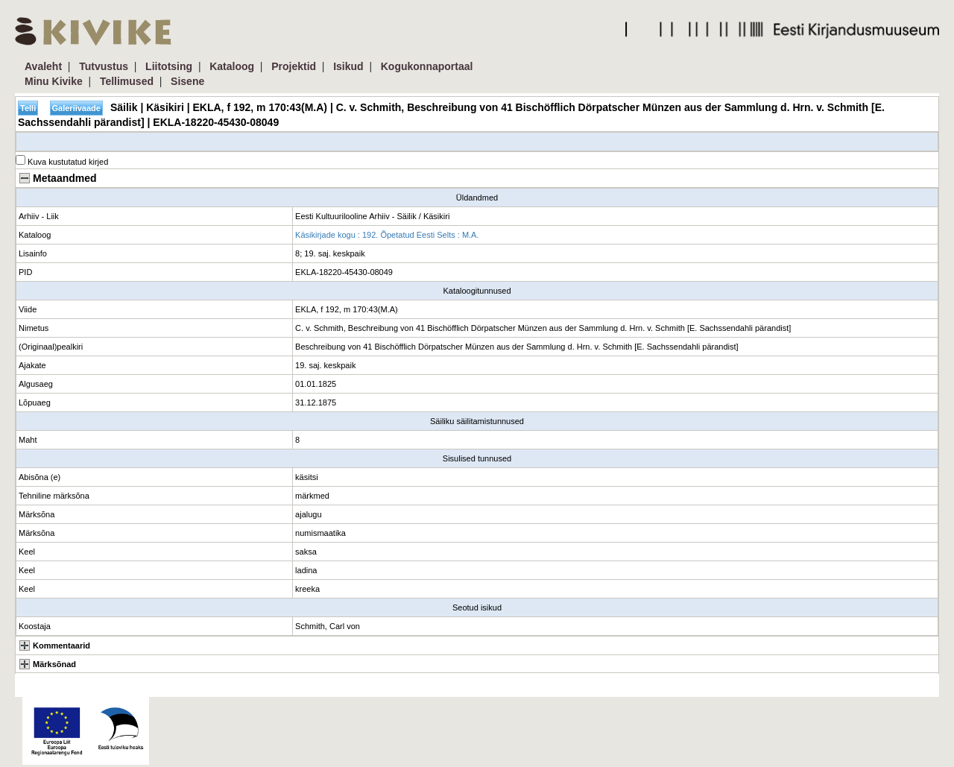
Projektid (293, 66)
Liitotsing (168, 66)
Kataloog (231, 66)
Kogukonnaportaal (427, 66)
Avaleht (43, 66)
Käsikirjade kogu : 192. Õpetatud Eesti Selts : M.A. (386, 234)
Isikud (348, 66)
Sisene (187, 81)
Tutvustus (103, 66)
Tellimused (127, 81)
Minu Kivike (54, 81)
